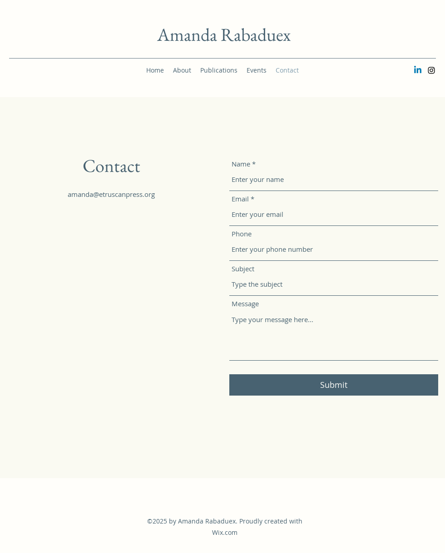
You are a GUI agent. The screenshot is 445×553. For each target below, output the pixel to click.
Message (245, 303)
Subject (243, 268)
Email (240, 199)
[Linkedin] (417, 70)
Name (241, 164)
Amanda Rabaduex (224, 34)
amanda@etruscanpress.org (111, 194)
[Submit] (333, 385)
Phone (242, 233)
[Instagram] (431, 70)
